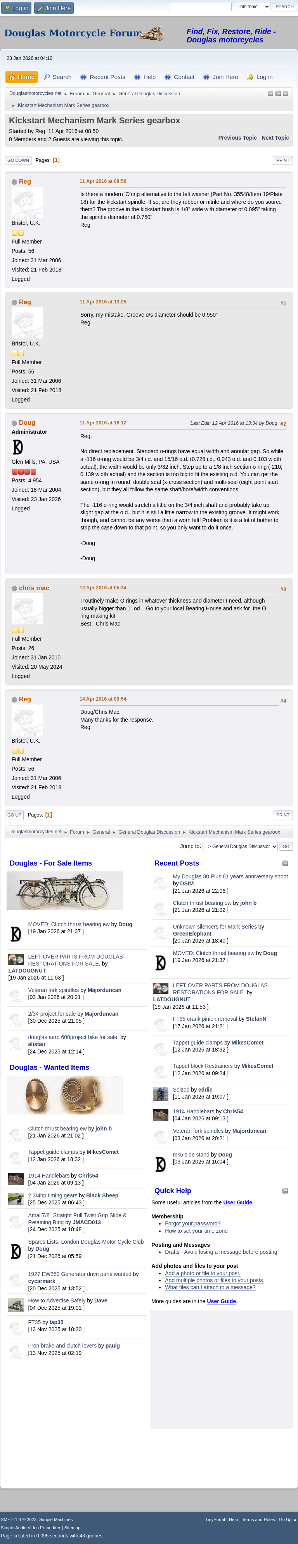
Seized (182, 1090)
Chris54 (88, 1175)
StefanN (256, 1019)
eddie (205, 1090)
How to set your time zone (196, 1231)
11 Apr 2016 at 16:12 (103, 423)
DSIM (187, 883)
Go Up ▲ (288, 1519)
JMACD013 (87, 1222)
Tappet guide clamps (53, 1152)
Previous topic (237, 138)
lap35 (57, 1322)
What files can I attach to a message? (210, 1287)
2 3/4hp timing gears (53, 1195)
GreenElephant (192, 934)
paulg (113, 1345)
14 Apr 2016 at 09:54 (103, 699)
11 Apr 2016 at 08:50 (103, 181)
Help (233, 1519)
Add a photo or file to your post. (203, 1273)
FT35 (34, 1322)
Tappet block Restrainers (203, 1066)
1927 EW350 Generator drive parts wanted (80, 1274)
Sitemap (72, 1527)
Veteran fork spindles (53, 990)
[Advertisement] (77, 1422)
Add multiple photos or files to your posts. (214, 1280)
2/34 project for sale (52, 1014)
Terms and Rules (258, 1519)
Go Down (18, 160)
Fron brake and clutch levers (62, 1345)
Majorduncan (104, 990)
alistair (37, 1044)
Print (282, 160)
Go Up (14, 815)
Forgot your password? (192, 1223)
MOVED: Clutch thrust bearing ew (69, 924)
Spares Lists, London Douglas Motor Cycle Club (86, 1242)
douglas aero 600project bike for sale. (73, 1037)
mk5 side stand (191, 1154)
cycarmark (41, 1281)
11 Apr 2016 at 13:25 (103, 302)
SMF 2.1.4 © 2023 (18, 1519)
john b (103, 1128)
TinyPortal (215, 1519)
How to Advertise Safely (57, 1300)
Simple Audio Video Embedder (30, 1527)
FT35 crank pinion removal (205, 1019)
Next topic (275, 138)
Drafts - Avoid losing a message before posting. (222, 1252)
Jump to (190, 846)
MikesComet (103, 1152)
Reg (25, 181)
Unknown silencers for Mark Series (215, 927)
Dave (100, 1300)
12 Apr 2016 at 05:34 (103, 588)
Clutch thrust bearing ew (58, 1128)
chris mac (34, 588)
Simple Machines (56, 1519)
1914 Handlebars (49, 1175)
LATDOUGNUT (27, 970)
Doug (125, 924)
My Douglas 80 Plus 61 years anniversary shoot (230, 876)
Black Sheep (102, 1195)
